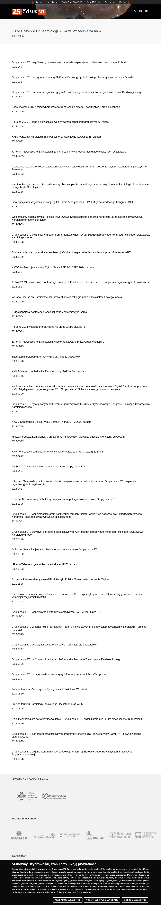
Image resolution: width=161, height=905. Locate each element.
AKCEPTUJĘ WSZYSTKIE (67, 900)
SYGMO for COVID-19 (72, 2)
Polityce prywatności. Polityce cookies (74, 892)
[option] (16, 835)
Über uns (39, 2)
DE (146, 11)
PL (135, 11)
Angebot (52, 2)
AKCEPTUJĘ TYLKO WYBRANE (102, 900)
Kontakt (122, 2)
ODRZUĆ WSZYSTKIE (135, 900)
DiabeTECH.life (93, 2)
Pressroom (110, 2)
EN (140, 11)
